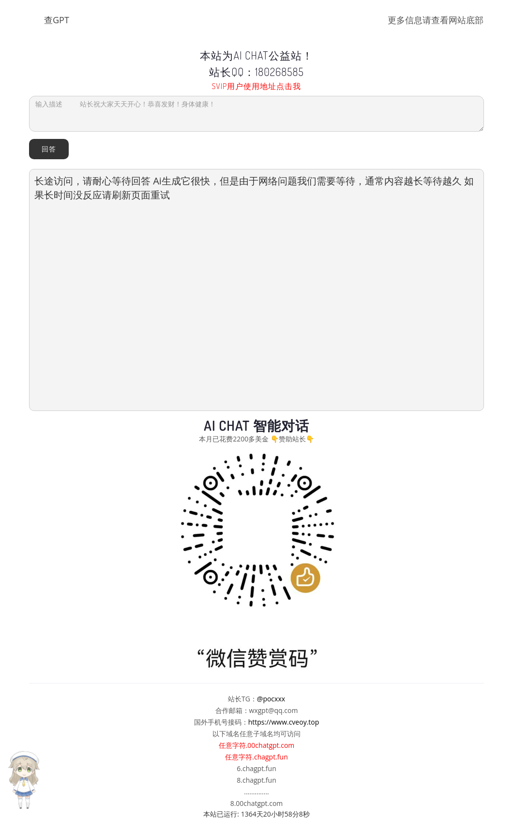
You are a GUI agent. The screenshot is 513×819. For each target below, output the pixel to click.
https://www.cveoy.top (283, 722)
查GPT (56, 20)
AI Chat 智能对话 (256, 425)
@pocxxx (271, 698)
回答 (49, 149)
